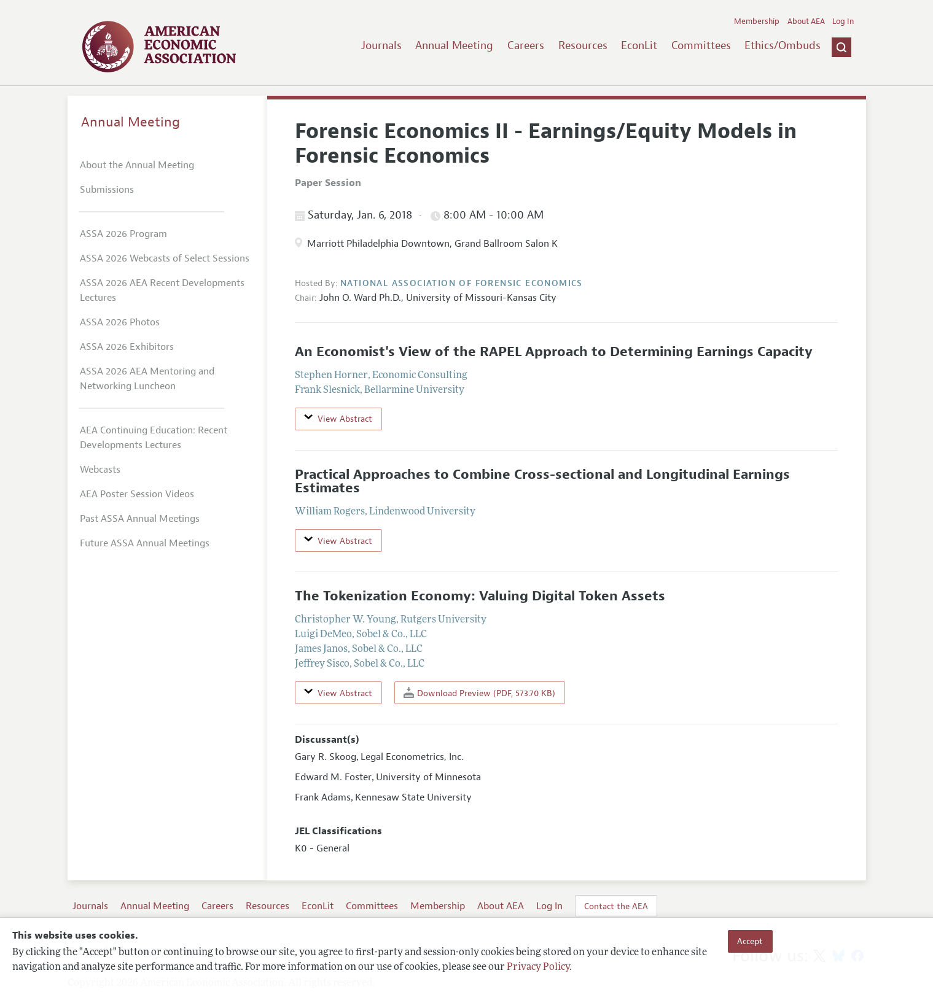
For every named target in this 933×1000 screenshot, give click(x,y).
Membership (756, 21)
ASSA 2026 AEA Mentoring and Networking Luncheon (147, 378)
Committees (701, 45)
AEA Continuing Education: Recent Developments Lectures (153, 437)
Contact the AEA (616, 906)
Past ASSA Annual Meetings (140, 519)
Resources (582, 45)
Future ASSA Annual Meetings (144, 543)
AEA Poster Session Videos (137, 494)
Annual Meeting (454, 45)
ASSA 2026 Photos (120, 322)
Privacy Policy (538, 967)
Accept (750, 941)
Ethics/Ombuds (782, 45)
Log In (843, 21)
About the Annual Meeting (137, 165)
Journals (381, 45)
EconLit (639, 45)
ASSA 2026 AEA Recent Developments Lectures (162, 290)
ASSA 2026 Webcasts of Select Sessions (164, 258)
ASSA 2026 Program (123, 234)
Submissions (107, 190)
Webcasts (100, 469)
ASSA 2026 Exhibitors (127, 347)
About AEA (806, 21)
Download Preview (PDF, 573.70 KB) (479, 693)
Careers (525, 45)
